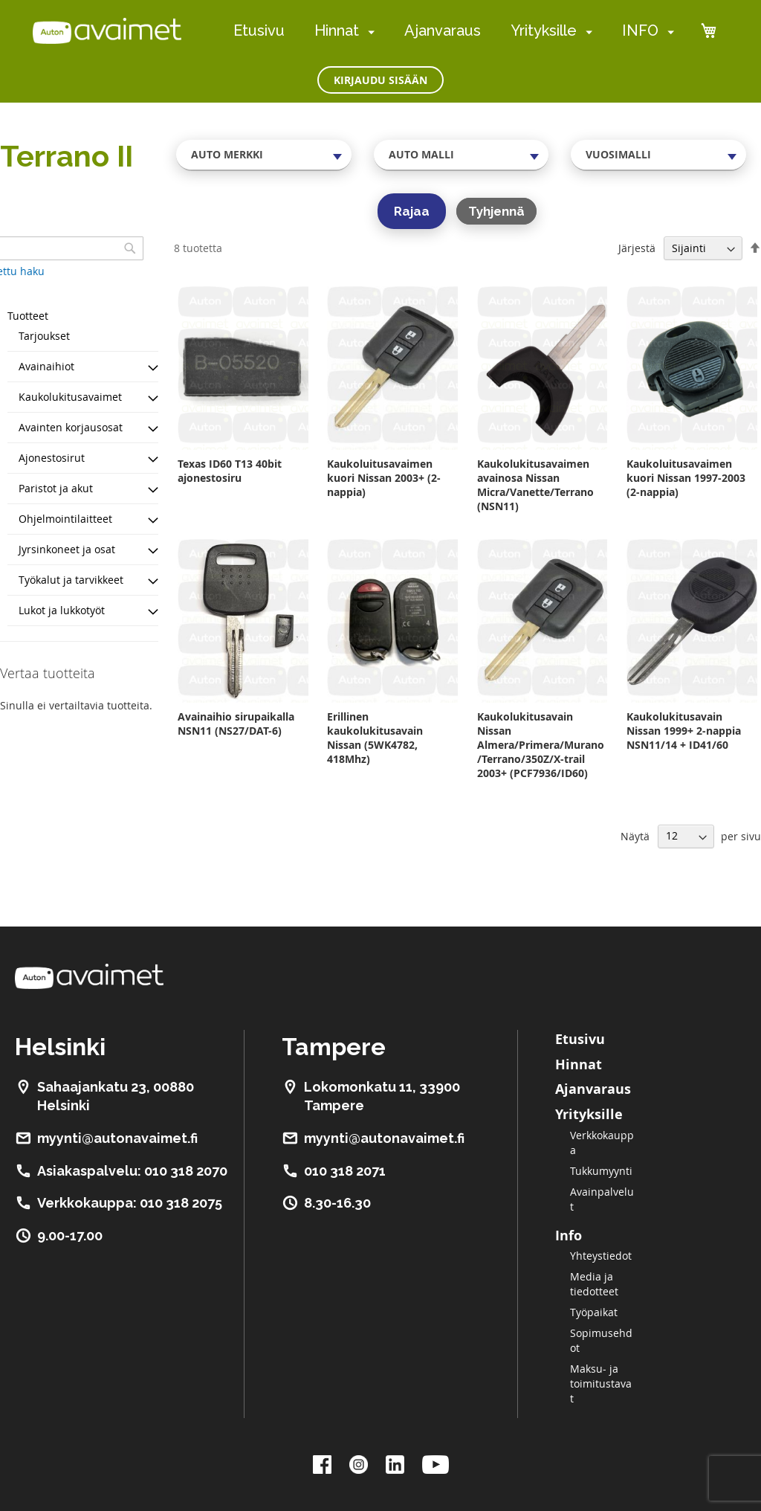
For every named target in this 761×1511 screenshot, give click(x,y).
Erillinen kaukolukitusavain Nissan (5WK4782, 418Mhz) (375, 737)
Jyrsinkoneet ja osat (67, 549)
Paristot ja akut (56, 488)
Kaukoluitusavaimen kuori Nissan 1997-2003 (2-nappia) (685, 478)
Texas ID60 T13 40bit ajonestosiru (230, 471)
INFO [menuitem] (640, 30)
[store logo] (107, 30)
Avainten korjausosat (71, 427)
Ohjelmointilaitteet (65, 519)
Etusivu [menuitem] (259, 30)
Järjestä (636, 248)
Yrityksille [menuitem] (544, 30)
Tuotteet (27, 316)
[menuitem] (368, 32)
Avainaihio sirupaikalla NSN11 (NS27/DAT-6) (236, 723)
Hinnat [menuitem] (336, 30)
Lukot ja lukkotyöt (62, 610)
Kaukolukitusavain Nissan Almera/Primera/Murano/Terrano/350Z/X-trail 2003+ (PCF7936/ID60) (540, 744)
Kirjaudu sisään (380, 80)
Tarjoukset (44, 336)
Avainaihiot (46, 366)
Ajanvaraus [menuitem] (442, 30)
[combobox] (264, 155)
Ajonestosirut (52, 458)
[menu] (454, 31)
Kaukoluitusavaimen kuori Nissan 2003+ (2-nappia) (384, 478)
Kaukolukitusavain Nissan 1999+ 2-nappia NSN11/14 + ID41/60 (683, 730)
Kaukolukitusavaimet (70, 397)
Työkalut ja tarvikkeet (71, 580)
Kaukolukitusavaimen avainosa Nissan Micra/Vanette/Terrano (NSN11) (535, 485)
